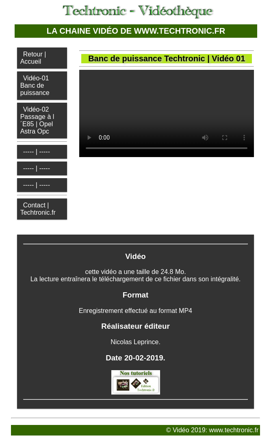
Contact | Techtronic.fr (38, 209)
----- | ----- (36, 151)
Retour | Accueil (33, 58)
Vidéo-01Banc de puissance (35, 85)
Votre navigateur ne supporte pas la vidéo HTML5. (166, 113)
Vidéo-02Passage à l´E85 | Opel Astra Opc (37, 120)
